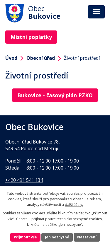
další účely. (74, 204)
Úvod (11, 58)
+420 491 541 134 (24, 180)
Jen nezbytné (57, 237)
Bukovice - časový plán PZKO (55, 95)
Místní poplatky (31, 36)
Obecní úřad (40, 58)
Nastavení (87, 237)
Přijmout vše (25, 237)
